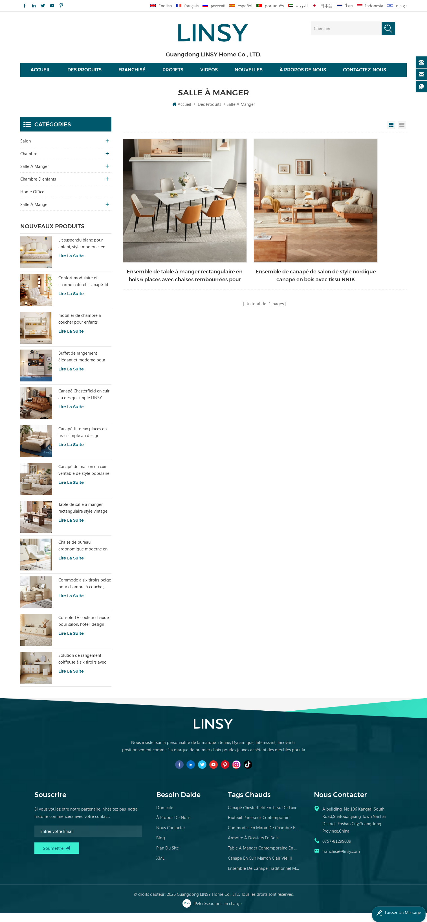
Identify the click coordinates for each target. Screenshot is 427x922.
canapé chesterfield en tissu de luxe (262, 816)
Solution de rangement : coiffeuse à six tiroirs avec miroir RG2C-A (82, 667)
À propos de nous (302, 74)
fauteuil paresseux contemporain (258, 826)
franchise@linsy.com (341, 859)
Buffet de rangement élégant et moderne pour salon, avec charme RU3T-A (83, 365)
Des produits (84, 74)
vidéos (209, 74)
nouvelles (249, 74)
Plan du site (167, 856)
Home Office (32, 200)
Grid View (391, 133)
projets (172, 74)
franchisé (132, 74)
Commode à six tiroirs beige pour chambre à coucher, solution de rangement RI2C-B (84, 591)
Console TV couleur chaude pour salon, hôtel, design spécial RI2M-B (83, 629)
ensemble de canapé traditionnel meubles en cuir (264, 876)
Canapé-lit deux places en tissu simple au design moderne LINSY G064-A (82, 440)
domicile (164, 816)
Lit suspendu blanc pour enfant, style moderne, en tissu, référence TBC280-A (82, 251)
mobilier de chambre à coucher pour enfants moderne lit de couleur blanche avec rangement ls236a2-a (81, 327)
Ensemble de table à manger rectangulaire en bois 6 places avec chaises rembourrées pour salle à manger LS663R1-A (167, 249)
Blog (160, 846)
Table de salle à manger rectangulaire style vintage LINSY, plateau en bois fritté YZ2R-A (84, 516)
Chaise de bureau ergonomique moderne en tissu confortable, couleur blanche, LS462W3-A (82, 554)
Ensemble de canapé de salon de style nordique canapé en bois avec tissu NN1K (263, 249)
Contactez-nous (364, 74)
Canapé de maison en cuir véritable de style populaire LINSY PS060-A (83, 478)
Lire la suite (71, 264)
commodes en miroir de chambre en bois (264, 836)
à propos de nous (173, 826)
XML (160, 866)
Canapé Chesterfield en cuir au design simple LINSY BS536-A (83, 403)
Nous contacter (170, 836)
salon (25, 149)
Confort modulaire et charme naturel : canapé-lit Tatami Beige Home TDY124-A (83, 289)
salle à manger (34, 174)
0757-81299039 (336, 849)
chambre (28, 162)
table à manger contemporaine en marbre (264, 856)
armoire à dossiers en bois (253, 846)
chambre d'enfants (38, 187)
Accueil (40, 74)
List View (402, 133)
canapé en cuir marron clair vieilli (260, 866)
